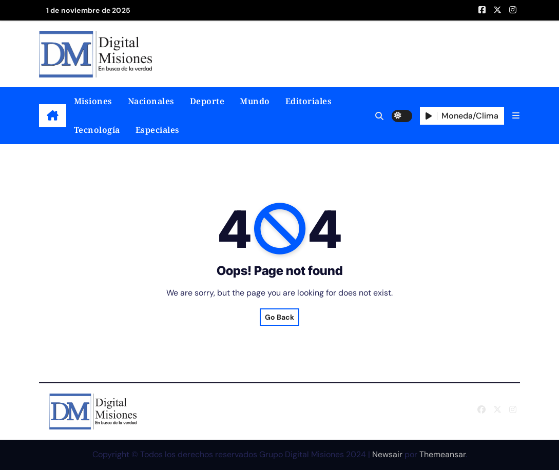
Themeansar (442, 454)
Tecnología (97, 129)
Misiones (93, 101)
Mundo (255, 101)
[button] (516, 116)
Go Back (279, 317)
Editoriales (308, 101)
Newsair (387, 454)
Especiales (158, 129)
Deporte (207, 101)
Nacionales (151, 101)
